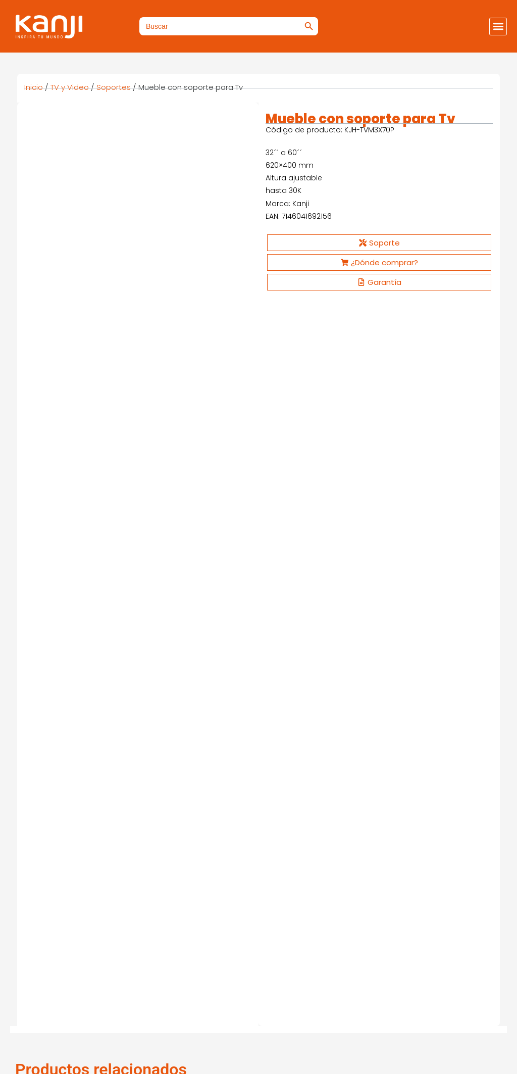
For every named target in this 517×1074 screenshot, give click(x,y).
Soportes (113, 87)
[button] (498, 26)
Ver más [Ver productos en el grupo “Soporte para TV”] (56, 550)
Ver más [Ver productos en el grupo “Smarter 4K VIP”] (56, 768)
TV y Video (69, 87)
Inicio (33, 87)
